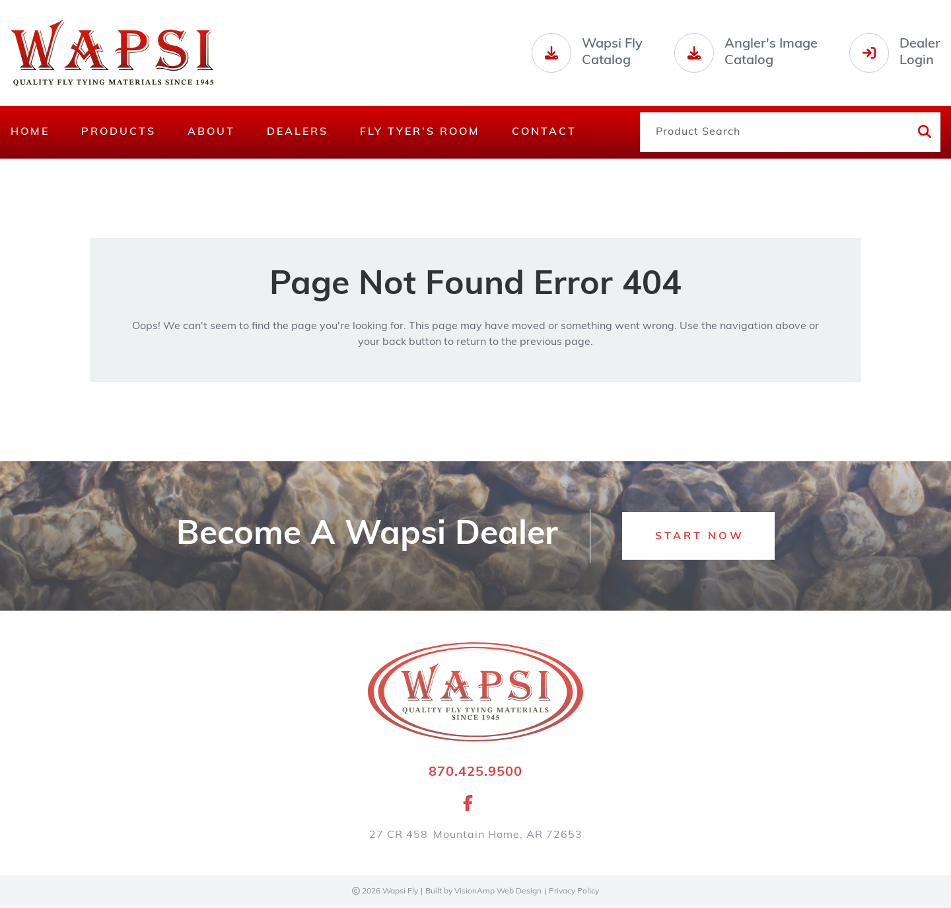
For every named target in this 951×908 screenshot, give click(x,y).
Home (30, 132)
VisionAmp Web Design (498, 891)
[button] (698, 536)
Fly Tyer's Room (420, 132)
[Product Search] (773, 132)
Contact (544, 132)
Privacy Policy (574, 891)
